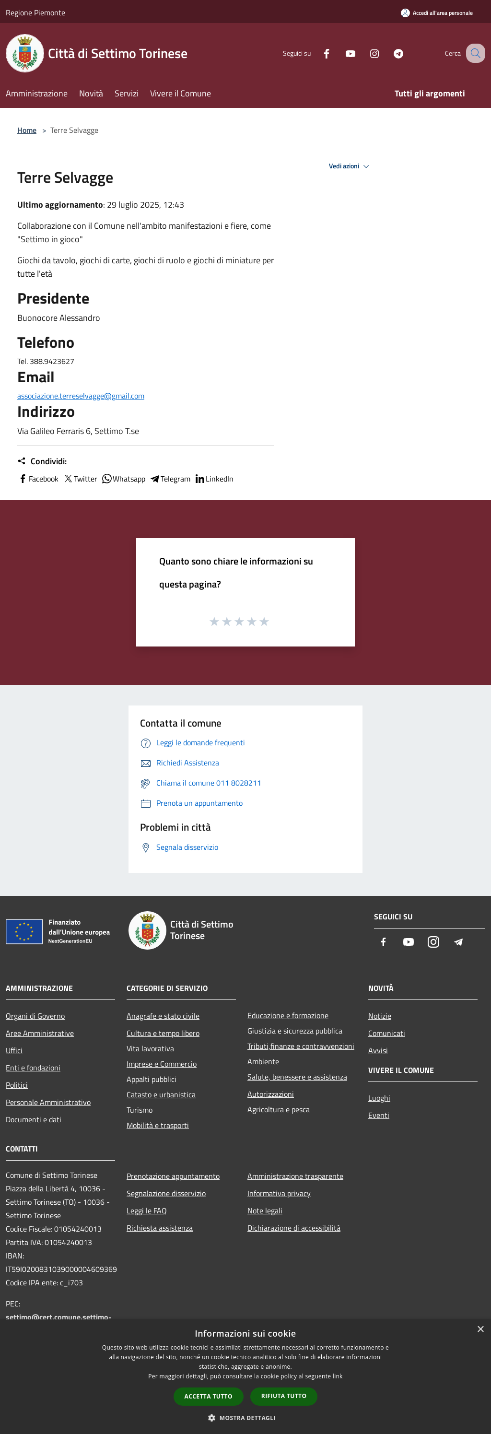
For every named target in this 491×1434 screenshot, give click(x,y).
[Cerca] (473, 53)
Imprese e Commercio (162, 1064)
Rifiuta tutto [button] (284, 1396)
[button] (245, 1417)
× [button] (480, 1329)
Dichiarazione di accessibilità (293, 1228)
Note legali (264, 1210)
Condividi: (42, 461)
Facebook (37, 478)
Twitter (79, 478)
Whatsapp (123, 478)
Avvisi (378, 1050)
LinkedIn (214, 478)
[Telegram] (388, 53)
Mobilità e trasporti (158, 1125)
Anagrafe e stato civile (163, 1016)
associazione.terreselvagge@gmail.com (80, 395)
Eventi (378, 1115)
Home (26, 130)
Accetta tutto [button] (209, 1396)
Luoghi (379, 1098)
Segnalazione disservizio (166, 1193)
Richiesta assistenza (160, 1228)
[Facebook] (316, 53)
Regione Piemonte (35, 12)
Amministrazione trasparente (295, 1176)
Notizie (379, 1016)
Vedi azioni (350, 166)
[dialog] (245, 1376)
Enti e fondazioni (33, 1067)
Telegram (169, 478)
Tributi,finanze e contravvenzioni (300, 1046)
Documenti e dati (33, 1119)
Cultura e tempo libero (163, 1033)
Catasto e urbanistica (161, 1094)
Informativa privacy (279, 1193)
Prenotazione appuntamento (173, 1176)
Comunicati (386, 1033)
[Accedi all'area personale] (436, 12)
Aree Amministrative (40, 1033)
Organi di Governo (35, 1016)
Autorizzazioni (270, 1094)
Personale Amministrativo (48, 1102)
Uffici (14, 1050)
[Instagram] (364, 53)
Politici (17, 1085)
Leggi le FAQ (147, 1210)
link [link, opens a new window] (338, 1376)
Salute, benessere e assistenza (297, 1076)
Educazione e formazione (287, 1015)
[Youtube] (340, 53)
